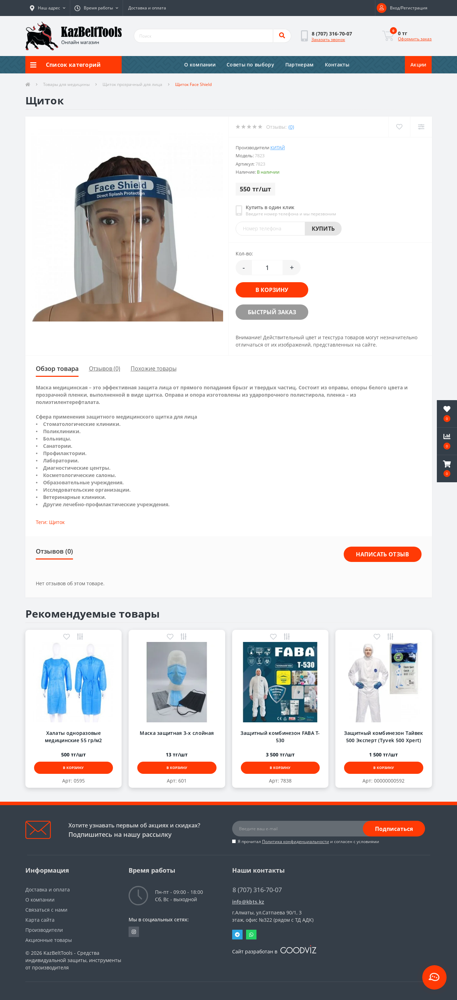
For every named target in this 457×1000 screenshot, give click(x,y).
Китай (277, 147)
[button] (47, 8)
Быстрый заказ (272, 312)
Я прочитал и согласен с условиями (308, 841)
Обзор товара (57, 368)
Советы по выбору (250, 64)
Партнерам (299, 64)
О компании (199, 64)
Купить (323, 228)
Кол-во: (244, 253)
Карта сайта (40, 919)
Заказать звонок (328, 39)
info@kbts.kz (248, 901)
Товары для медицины (66, 84)
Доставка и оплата (147, 8)
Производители (44, 930)
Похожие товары (154, 368)
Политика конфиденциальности (295, 841)
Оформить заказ (415, 39)
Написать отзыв (382, 554)
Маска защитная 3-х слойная (177, 733)
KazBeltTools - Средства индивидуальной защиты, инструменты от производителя (73, 960)
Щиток (57, 522)
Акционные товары (48, 940)
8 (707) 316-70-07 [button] (257, 890)
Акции (418, 64)
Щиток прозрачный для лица (132, 84)
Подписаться (394, 829)
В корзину (271, 290)
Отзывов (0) (104, 368)
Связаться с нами (46, 909)
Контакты (337, 64)
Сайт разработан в (274, 951)
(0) (291, 127)
